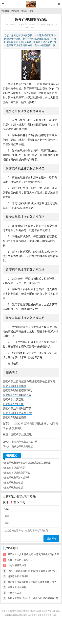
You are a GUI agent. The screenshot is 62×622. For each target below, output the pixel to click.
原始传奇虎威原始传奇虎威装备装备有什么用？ (32, 581)
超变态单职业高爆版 (14, 385)
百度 (8, 428)
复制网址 (17, 428)
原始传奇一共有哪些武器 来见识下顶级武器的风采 (33, 554)
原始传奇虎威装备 (17, 587)
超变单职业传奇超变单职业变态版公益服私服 (29, 381)
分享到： (8, 423)
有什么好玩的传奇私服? (20, 560)
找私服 (24, 11)
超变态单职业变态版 (14, 417)
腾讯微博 (40, 423)
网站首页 (15, 11)
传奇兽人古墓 (14, 592)
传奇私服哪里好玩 (17, 565)
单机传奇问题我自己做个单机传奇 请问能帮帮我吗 (33, 598)
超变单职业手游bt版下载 (17, 394)
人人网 (51, 423)
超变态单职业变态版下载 (17, 390)
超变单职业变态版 (13, 399)
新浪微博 (29, 423)
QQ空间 (18, 423)
